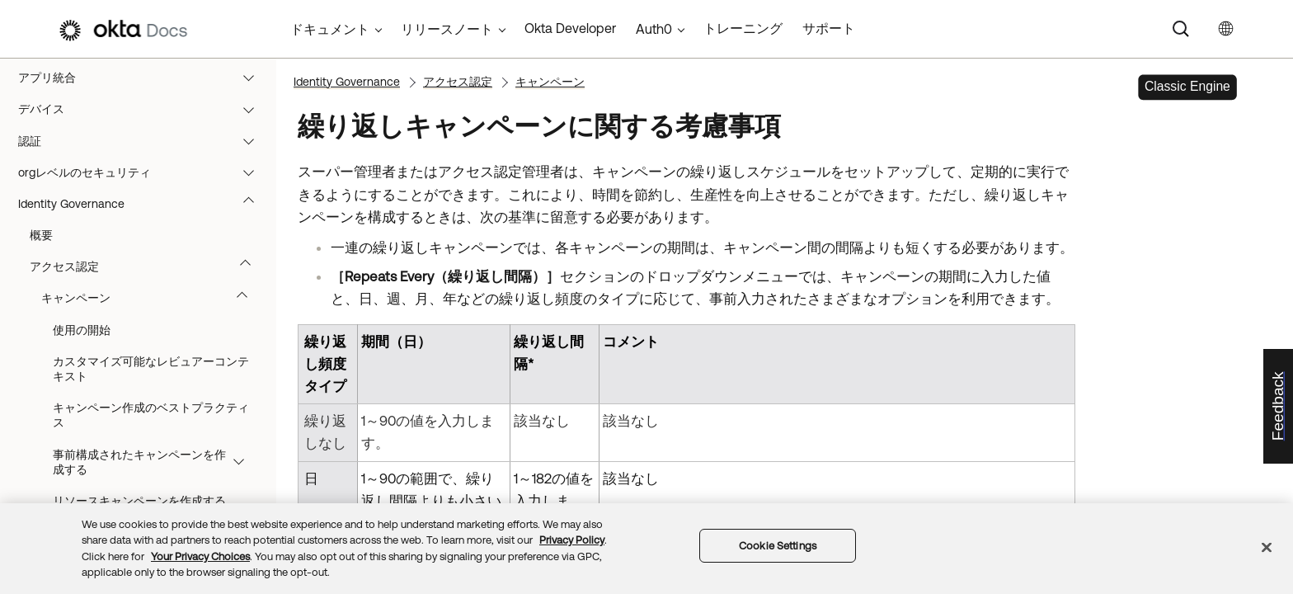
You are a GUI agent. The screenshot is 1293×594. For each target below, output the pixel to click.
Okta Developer (570, 28)
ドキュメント (329, 28)
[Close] (1266, 547)
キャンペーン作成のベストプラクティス (151, 415)
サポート (828, 28)
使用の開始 (81, 330)
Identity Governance (144, 203)
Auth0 (654, 28)
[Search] (1181, 29)
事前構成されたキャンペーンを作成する (156, 462)
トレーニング (743, 28)
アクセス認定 (148, 266)
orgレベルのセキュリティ (144, 172)
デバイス (144, 109)
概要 (41, 235)
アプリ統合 (144, 77)
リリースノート (447, 28)
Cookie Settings (777, 546)
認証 (144, 141)
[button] (252, 77)
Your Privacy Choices (200, 556)
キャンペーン (152, 298)
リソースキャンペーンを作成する (139, 500)
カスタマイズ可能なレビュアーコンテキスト (151, 369)
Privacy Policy (571, 540)
